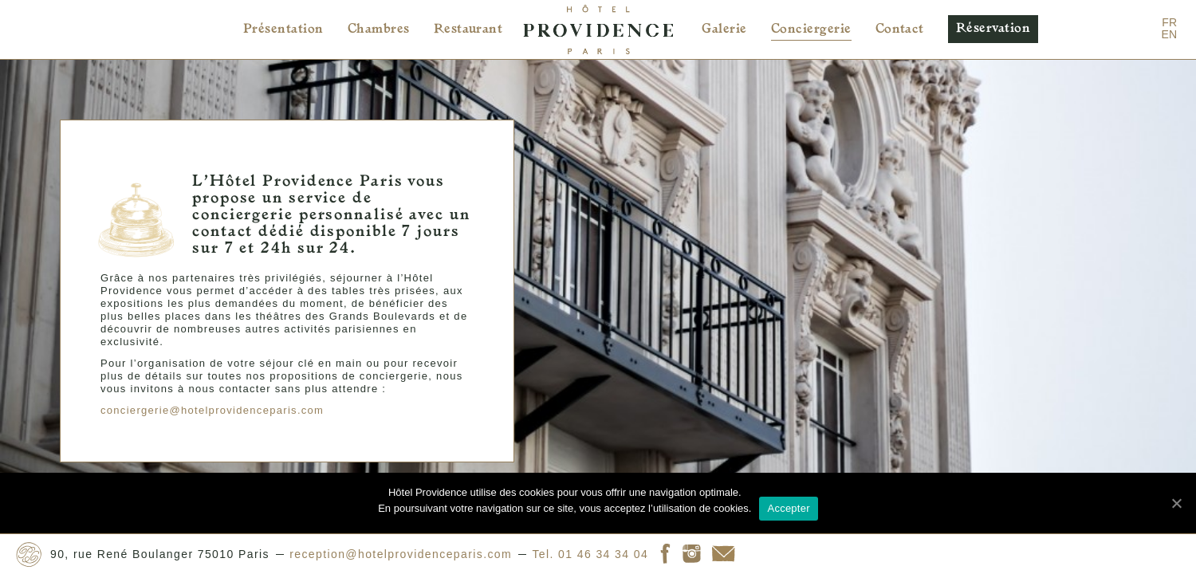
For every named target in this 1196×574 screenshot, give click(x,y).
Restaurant (468, 29)
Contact (899, 29)
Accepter (788, 508)
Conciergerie (811, 29)
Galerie (724, 29)
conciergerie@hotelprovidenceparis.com (206, 397)
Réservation (993, 28)
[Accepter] (1176, 503)
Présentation (283, 29)
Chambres (379, 29)
